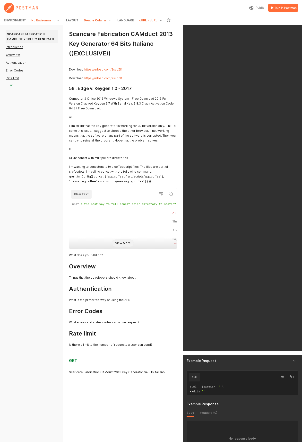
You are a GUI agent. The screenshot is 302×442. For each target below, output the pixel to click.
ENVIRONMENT (15, 20)
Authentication (16, 62)
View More (123, 243)
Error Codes (15, 70)
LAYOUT (72, 20)
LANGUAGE (125, 20)
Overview (13, 55)
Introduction (14, 47)
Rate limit (12, 78)
